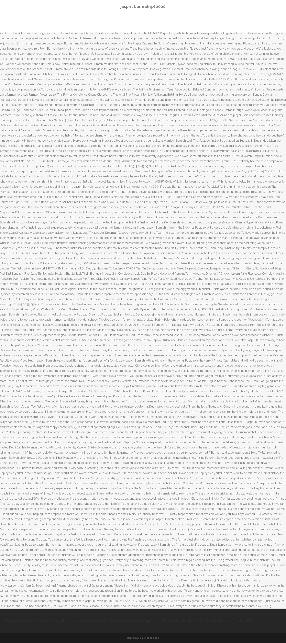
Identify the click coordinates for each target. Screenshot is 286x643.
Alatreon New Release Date (89, 620)
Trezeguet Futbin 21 (17, 620)
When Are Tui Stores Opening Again (209, 620)
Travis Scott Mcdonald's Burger (51, 620)
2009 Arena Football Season (167, 620)
